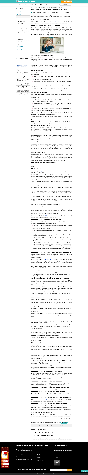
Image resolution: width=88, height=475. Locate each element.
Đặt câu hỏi (64, 422)
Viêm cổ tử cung (20, 41)
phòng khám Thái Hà (49, 259)
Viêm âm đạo (20, 25)
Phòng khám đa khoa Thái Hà (26, 449)
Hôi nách (18, 54)
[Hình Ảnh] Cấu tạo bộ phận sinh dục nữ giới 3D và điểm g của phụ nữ (23, 70)
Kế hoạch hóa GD (20, 52)
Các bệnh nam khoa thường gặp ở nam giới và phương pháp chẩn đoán (23, 91)
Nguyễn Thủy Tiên (39, 12)
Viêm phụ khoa (20, 16)
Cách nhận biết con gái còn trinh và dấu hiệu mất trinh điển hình (23, 62)
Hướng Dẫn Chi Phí (59, 457)
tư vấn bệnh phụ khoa (48, 215)
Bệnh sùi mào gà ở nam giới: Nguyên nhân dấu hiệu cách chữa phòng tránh (23, 84)
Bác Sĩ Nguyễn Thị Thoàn (53, 12)
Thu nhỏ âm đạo (20, 39)
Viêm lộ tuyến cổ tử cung (22, 28)
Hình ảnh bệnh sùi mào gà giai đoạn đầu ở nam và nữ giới (24, 94)
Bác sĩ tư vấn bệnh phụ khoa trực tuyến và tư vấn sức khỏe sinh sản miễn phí (47, 438)
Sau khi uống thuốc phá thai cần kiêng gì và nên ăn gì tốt (23, 73)
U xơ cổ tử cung (20, 30)
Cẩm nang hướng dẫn (50, 4)
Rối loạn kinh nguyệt (21, 32)
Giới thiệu (24, 4)
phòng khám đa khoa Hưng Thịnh (42, 399)
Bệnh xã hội (19, 49)
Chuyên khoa (30, 4)
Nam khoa (19, 11)
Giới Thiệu (58, 449)
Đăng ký (70, 470)
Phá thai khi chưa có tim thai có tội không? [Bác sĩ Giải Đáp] (23, 80)
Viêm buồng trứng (21, 23)
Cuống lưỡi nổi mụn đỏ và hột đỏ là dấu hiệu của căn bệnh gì (23, 66)
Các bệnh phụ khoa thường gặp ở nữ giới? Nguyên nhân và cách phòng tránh (47, 432)
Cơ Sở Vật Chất (58, 452)
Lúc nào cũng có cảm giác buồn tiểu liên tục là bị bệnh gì (23, 77)
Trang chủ (18, 4)
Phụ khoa (19, 14)
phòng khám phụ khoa (56, 21)
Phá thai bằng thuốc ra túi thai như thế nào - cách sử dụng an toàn (23, 87)
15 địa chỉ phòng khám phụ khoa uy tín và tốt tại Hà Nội (43, 435)
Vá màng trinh (20, 37)
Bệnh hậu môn (20, 46)
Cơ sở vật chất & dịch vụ (39, 4)
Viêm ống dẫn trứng (21, 21)
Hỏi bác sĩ (84, 471)
